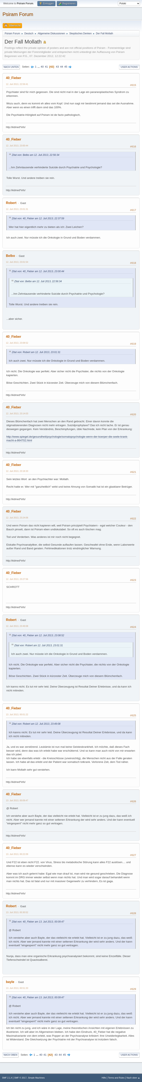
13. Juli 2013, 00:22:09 (17, 854)
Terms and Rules (116, 1077)
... (39, 66)
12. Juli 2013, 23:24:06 (17, 517)
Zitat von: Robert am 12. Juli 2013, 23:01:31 (36, 352)
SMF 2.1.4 (7, 1077)
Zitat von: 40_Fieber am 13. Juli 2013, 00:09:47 (38, 921)
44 (61, 66)
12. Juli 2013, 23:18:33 (17, 471)
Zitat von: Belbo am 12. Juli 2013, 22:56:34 (35, 155)
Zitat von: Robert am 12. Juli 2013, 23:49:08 (36, 723)
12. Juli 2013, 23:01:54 (17, 262)
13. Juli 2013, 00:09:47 (17, 800)
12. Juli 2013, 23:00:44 (17, 145)
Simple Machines (36, 1077)
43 (57, 66)
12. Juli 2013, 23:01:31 (17, 209)
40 (42, 66)
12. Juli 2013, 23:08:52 (17, 343)
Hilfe (104, 1077)
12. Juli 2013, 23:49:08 (17, 626)
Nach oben (10, 1055)
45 (65, 66)
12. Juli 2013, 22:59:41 (17, 84)
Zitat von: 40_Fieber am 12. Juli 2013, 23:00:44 (38, 271)
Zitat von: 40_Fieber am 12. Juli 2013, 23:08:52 (38, 635)
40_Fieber (13, 78)
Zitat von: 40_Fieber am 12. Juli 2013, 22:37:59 (38, 218)
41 (46, 66)
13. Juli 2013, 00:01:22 (17, 714)
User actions (129, 67)
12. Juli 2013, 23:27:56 (17, 579)
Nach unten (11, 67)
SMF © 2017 (20, 1077)
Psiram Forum (17, 14)
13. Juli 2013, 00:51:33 (17, 988)
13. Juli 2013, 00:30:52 (17, 912)
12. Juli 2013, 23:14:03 (17, 413)
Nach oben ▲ (133, 1077)
